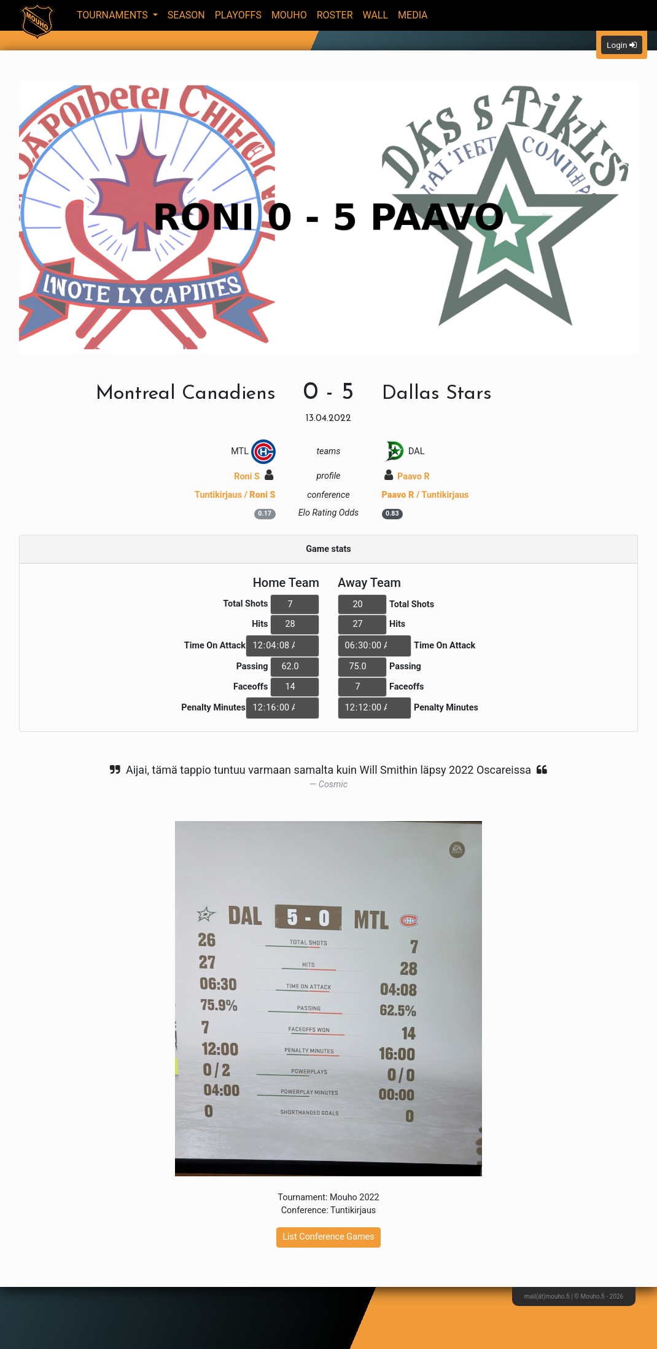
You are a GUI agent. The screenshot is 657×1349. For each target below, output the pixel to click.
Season (186, 15)
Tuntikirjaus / (235, 495)
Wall (376, 15)
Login (622, 45)
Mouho (289, 15)
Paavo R (407, 476)
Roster (335, 15)
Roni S (253, 476)
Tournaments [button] (113, 15)
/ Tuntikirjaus (425, 495)
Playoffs (238, 15)
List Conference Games (328, 1237)
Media (413, 15)
